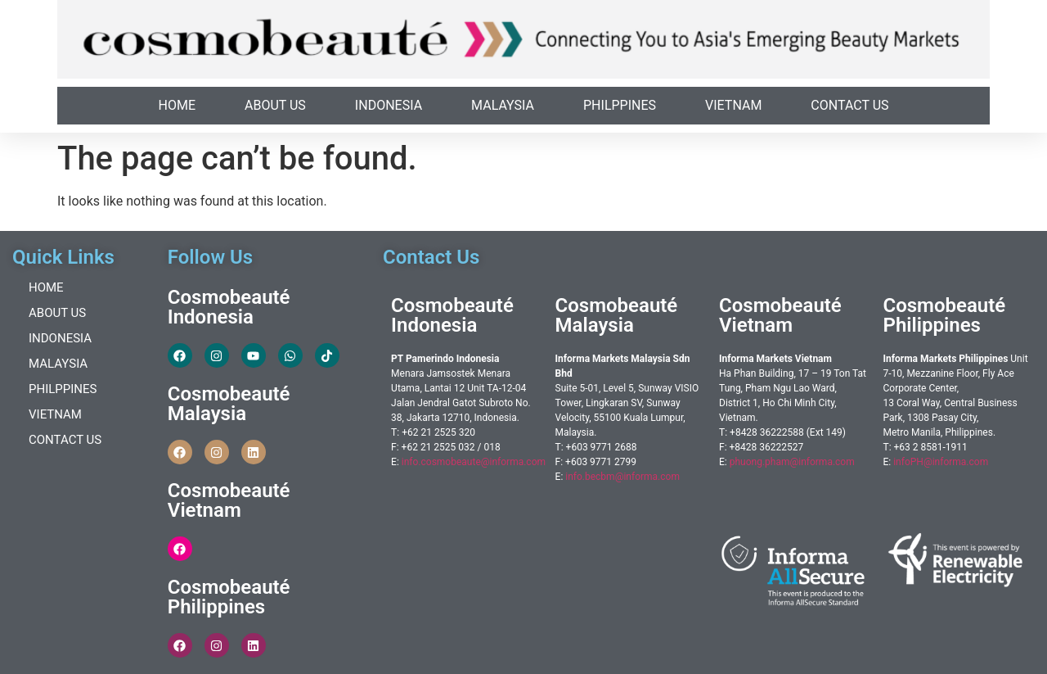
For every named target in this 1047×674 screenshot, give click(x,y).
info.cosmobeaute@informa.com (474, 462)
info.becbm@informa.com (622, 476)
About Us (275, 105)
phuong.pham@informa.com (792, 462)
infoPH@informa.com (940, 462)
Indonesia (388, 105)
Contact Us (849, 105)
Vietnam (733, 105)
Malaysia (502, 105)
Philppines (619, 105)
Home (177, 105)
